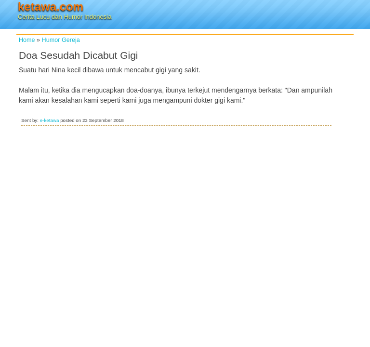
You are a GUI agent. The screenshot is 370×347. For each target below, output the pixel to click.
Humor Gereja (61, 40)
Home (27, 40)
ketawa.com (50, 6)
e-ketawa (49, 120)
